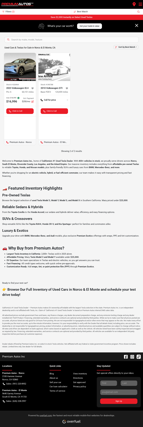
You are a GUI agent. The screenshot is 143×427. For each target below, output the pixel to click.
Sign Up (118, 401)
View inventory (80, 373)
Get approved (79, 382)
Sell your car (55, 382)
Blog (52, 373)
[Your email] (118, 392)
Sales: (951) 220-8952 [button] (14, 383)
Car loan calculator (58, 386)
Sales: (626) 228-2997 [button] (14, 401)
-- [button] (67, 100)
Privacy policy (79, 386)
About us (54, 378)
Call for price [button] (48, 100)
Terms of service (57, 391)
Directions (78, 378)
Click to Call (15, 111)
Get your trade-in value (89, 26)
